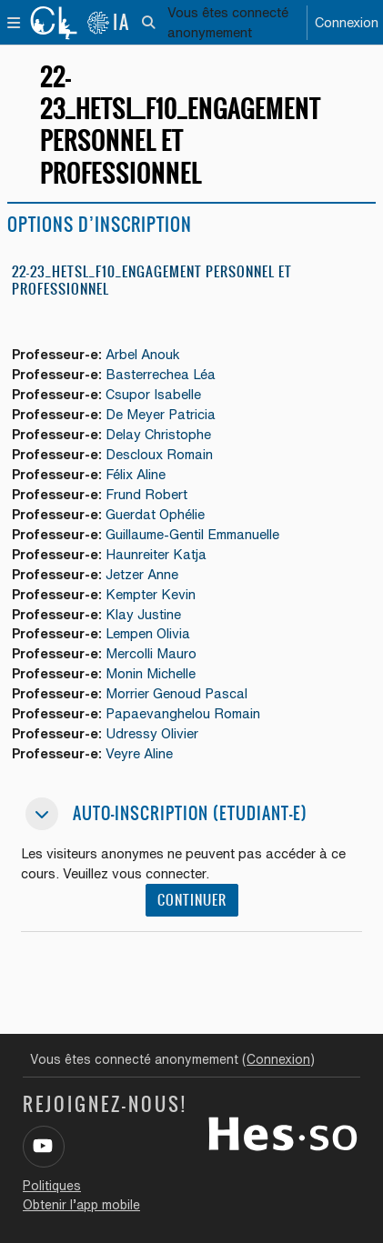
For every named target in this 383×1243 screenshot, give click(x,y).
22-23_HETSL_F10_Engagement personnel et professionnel (152, 280)
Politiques (52, 1185)
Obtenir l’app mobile (81, 1204)
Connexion (346, 22)
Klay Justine (143, 614)
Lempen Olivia (148, 633)
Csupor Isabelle (153, 394)
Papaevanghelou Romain (183, 713)
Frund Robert (146, 494)
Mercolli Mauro (151, 653)
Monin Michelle (151, 673)
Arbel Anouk (143, 354)
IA (108, 22)
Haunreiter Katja (156, 554)
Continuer (192, 900)
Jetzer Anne (142, 574)
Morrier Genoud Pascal (176, 693)
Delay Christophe (158, 434)
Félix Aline (136, 474)
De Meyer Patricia (161, 414)
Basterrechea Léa (161, 374)
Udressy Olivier (152, 733)
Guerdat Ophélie (155, 514)
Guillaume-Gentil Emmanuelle (192, 534)
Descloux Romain (159, 454)
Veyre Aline (139, 753)
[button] (149, 22)
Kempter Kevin (151, 594)
